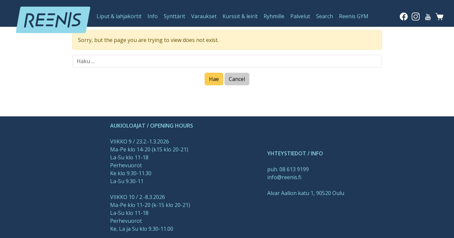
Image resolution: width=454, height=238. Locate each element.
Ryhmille (274, 16)
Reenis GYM (353, 16)
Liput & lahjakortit (119, 16)
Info (152, 16)
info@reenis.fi (284, 177)
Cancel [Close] (237, 79)
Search (324, 16)
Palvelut (300, 16)
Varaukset (204, 16)
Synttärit (174, 16)
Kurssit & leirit (240, 16)
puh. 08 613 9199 (288, 169)
